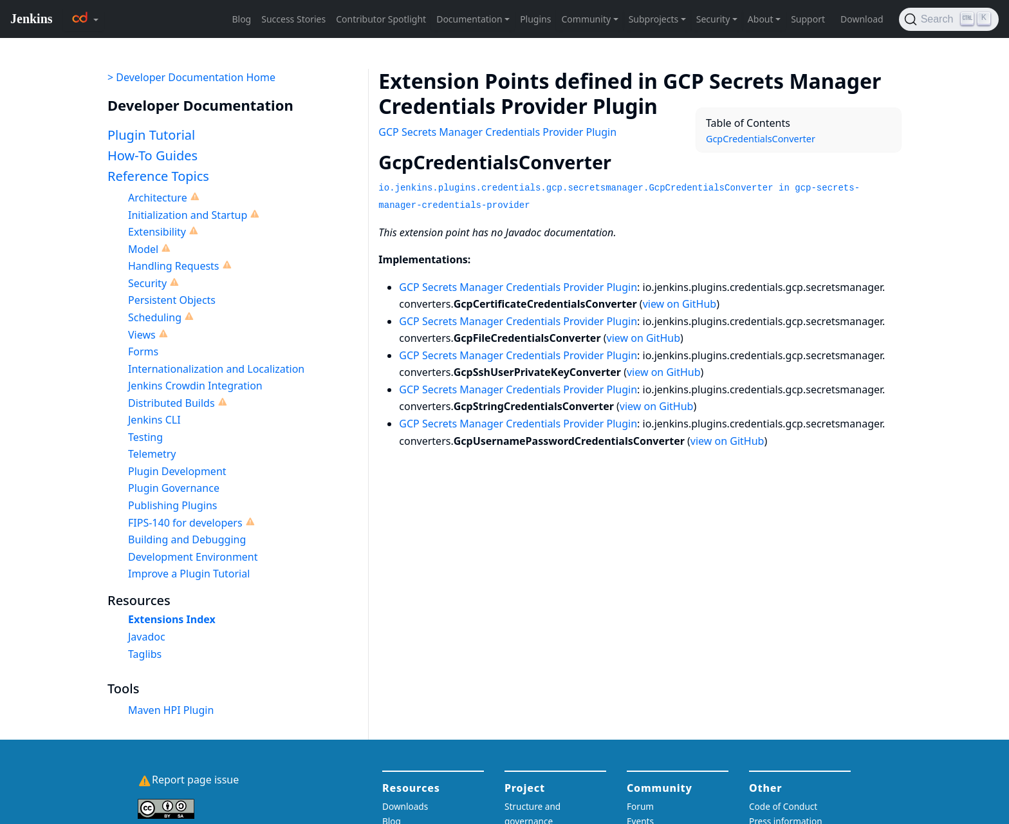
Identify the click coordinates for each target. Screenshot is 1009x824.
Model (143, 249)
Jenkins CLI (154, 420)
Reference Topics (158, 176)
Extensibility (157, 232)
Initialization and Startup (187, 215)
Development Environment (193, 557)
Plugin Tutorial (151, 135)
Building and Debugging (187, 539)
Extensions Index (172, 619)
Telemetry (152, 454)
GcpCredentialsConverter (760, 139)
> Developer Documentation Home (191, 77)
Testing (145, 437)
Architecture (157, 198)
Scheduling (154, 317)
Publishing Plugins (172, 505)
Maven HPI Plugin (171, 710)
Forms (143, 351)
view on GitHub (680, 304)
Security (147, 283)
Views (142, 335)
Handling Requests (173, 266)
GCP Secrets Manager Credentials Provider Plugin (497, 132)
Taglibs (145, 654)
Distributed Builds (171, 403)
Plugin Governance (173, 488)
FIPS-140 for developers (185, 523)
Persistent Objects (172, 300)
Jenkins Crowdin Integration (195, 386)
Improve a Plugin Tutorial (189, 573)
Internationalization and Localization (216, 369)
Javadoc (146, 637)
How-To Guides (152, 155)
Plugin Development (177, 471)
